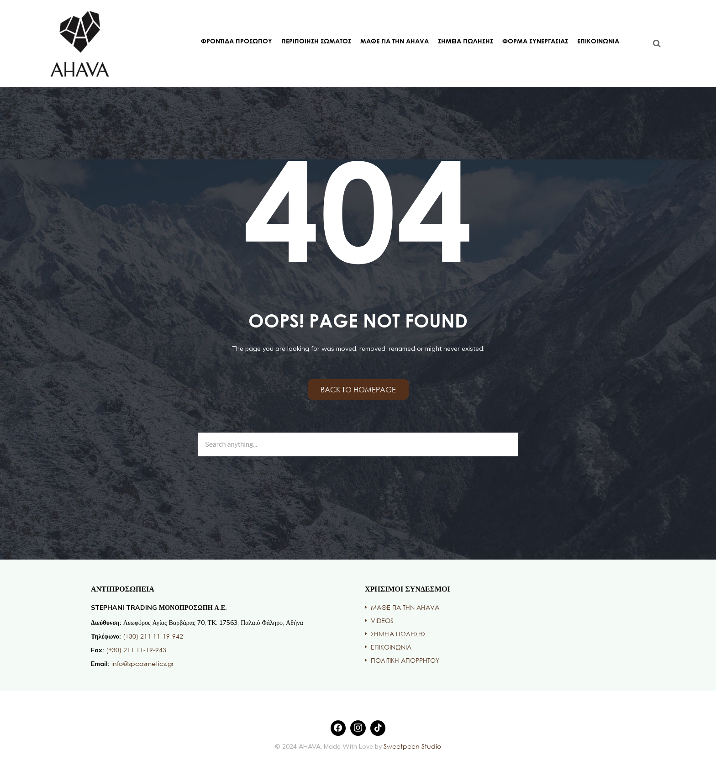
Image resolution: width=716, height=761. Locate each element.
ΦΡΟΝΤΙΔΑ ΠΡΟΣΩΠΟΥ (236, 41)
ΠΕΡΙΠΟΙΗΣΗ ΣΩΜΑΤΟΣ (316, 41)
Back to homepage (358, 389)
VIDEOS (382, 620)
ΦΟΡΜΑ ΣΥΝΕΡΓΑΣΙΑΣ (535, 41)
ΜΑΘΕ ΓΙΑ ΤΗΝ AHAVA (394, 41)
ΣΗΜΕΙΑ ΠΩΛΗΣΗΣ (465, 41)
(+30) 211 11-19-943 (136, 649)
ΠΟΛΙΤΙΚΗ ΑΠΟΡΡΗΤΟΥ (405, 660)
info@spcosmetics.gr (142, 663)
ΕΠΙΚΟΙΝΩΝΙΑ (598, 41)
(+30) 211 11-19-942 (153, 636)
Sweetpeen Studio (411, 746)
